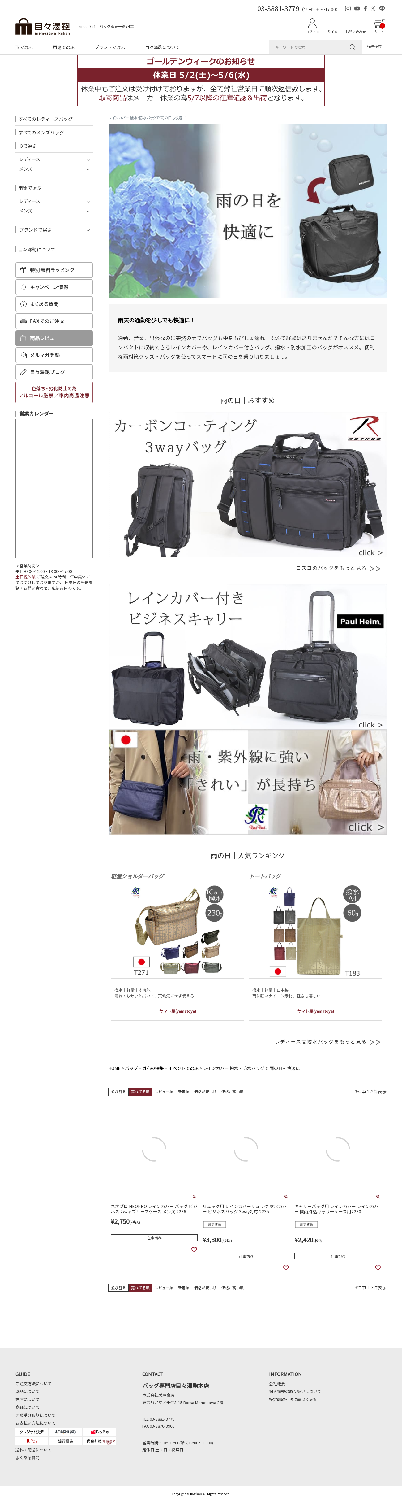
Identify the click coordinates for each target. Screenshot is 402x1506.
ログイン (312, 31)
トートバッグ (264, 876)
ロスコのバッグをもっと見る (338, 567)
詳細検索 (374, 46)
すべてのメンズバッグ (41, 132)
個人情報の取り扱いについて (295, 1391)
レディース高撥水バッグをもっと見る (328, 1041)
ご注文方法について (33, 1383)
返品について (27, 1391)
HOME (114, 1068)
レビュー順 (164, 1091)
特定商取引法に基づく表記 (293, 1399)
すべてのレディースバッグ (45, 119)
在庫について (27, 1399)
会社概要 (277, 1383)
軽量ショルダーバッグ (137, 876)
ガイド (332, 31)
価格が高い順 (232, 1091)
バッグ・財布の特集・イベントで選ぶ (162, 1068)
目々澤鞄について (162, 47)
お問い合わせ (355, 31)
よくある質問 (27, 1457)
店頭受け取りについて (35, 1415)
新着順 (183, 1091)
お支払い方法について (35, 1423)
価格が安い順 (205, 1091)
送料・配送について (33, 1450)
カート (379, 28)
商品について (27, 1407)
